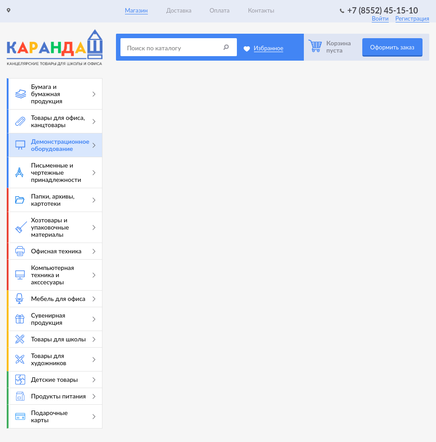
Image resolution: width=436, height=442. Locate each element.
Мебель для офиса (55, 298)
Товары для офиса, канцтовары (55, 121)
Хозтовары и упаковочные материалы (55, 227)
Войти (380, 18)
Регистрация (412, 18)
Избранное (269, 48)
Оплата (219, 10)
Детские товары (55, 380)
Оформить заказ (392, 47)
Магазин (136, 10)
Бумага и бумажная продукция (55, 94)
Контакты (261, 10)
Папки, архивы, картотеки (55, 199)
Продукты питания (55, 396)
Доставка (178, 10)
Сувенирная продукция (55, 318)
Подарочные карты (55, 416)
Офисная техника (55, 251)
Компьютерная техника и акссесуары (55, 275)
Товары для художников (55, 359)
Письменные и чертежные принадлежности (55, 172)
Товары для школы (55, 339)
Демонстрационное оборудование (55, 144)
